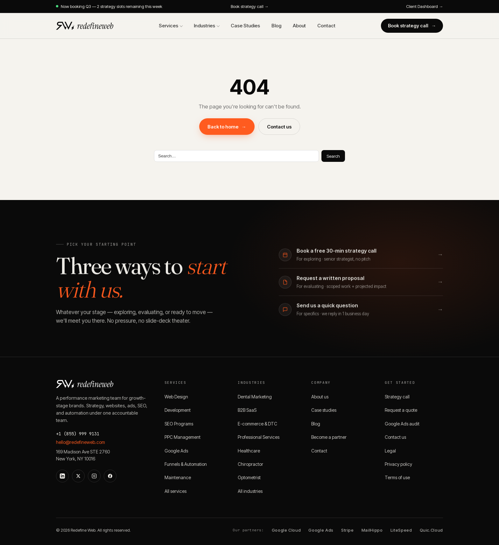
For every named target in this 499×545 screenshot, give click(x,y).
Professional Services (258, 437)
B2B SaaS (247, 410)
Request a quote (401, 410)
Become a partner (329, 437)
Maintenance (178, 477)
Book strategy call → (250, 6)
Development (178, 410)
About (299, 26)
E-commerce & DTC (257, 423)
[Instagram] (94, 476)
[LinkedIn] (62, 476)
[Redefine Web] (84, 25)
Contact (326, 26)
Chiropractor (250, 464)
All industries (250, 491)
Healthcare (249, 450)
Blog (276, 26)
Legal (390, 450)
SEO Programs (179, 423)
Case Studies (245, 26)
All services (175, 491)
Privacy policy (398, 464)
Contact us (279, 127)
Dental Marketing (255, 396)
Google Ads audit (402, 423)
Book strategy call (412, 25)
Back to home (226, 127)
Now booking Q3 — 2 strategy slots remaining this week (109, 6)
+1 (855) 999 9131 (77, 434)
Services (168, 26)
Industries (204, 26)
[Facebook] (110, 476)
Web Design (176, 396)
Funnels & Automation (186, 464)
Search (333, 156)
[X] (78, 476)
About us (319, 396)
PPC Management (182, 437)
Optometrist (249, 477)
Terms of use (397, 477)
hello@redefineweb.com (80, 442)
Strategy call (397, 396)
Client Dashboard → (424, 6)
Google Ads (176, 450)
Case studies (323, 410)
